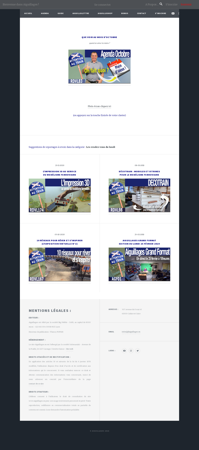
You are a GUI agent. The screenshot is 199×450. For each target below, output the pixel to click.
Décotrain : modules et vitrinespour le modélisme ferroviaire (139, 173)
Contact (141, 13)
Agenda (45, 13)
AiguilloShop (105, 13)
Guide (61, 13)
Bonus (124, 13)
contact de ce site (36, 384)
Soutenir (186, 4)
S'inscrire (173, 4)
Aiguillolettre (81, 13)
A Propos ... (152, 4)
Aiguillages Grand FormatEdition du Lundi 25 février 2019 (139, 242)
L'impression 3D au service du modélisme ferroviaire (59, 173)
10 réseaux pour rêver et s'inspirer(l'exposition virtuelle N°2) (60, 242)
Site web (69, 349)
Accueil (28, 13)
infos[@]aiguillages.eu (131, 332)
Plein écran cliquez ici (99, 106)
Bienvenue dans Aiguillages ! (21, 4)
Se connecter (102, 4)
